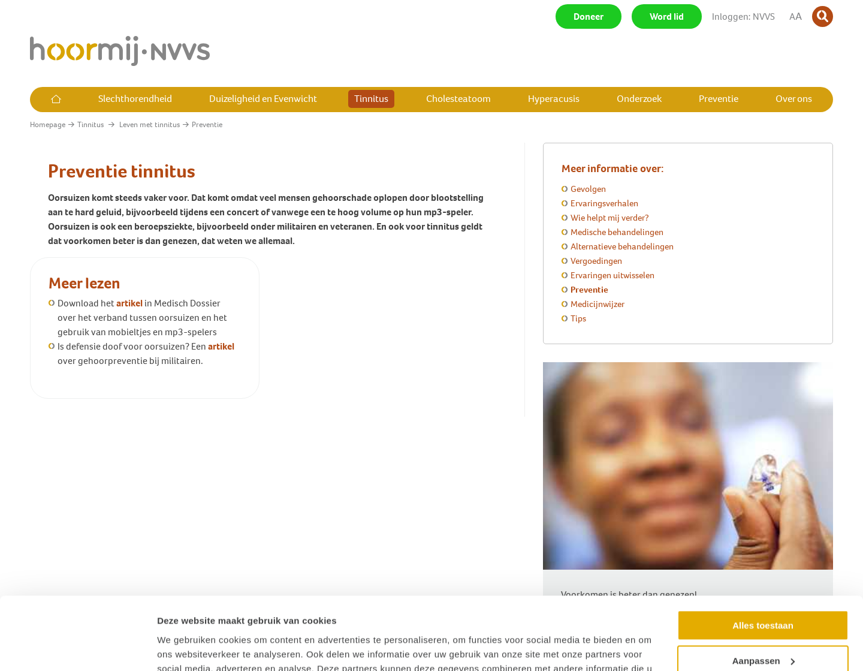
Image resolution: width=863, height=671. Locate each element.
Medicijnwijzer (597, 304)
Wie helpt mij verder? (610, 218)
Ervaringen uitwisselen (612, 275)
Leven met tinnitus (149, 124)
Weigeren (763, 627)
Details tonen (185, 647)
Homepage (47, 124)
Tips (578, 318)
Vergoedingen (596, 261)
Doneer (589, 16)
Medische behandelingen (617, 232)
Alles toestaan (762, 557)
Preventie (589, 290)
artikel (129, 303)
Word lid (667, 16)
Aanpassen (763, 592)
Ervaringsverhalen (604, 203)
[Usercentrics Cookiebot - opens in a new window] (77, 648)
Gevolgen (588, 189)
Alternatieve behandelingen (622, 246)
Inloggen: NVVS (743, 16)
